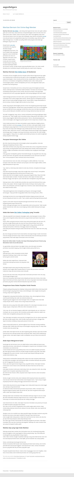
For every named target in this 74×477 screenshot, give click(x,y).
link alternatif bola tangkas (59, 66)
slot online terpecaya (11, 458)
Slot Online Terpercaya (18, 14)
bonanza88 (55, 64)
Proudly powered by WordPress (16, 470)
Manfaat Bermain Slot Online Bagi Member (19, 27)
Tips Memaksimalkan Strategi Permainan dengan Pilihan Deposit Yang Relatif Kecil (61, 34)
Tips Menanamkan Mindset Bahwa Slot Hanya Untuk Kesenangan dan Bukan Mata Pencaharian (62, 39)
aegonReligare (10, 7)
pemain (44, 36)
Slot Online (15, 31)
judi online (12, 45)
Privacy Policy (6, 14)
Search (55, 20)
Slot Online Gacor (21, 72)
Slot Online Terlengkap (22, 212)
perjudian (19, 125)
